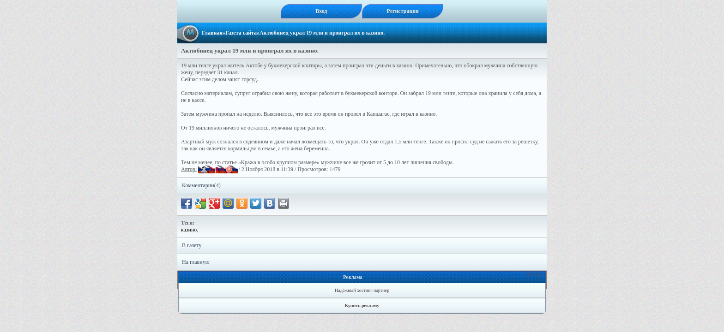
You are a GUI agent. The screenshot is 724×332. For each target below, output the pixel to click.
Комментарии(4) (201, 185)
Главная (212, 33)
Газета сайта (241, 33)
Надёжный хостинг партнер (362, 290)
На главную (196, 262)
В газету (191, 245)
